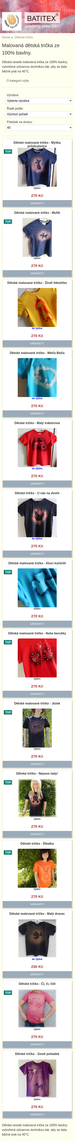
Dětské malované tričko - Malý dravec (37, 913)
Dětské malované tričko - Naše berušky (37, 633)
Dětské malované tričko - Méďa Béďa (37, 353)
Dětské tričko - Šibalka (37, 843)
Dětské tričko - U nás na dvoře (37, 493)
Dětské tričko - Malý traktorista (37, 423)
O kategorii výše (18, 80)
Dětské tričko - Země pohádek (37, 1054)
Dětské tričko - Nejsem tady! (37, 773)
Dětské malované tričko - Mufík (37, 212)
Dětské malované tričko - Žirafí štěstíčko (37, 282)
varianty (37, 203)
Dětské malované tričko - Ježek (37, 703)
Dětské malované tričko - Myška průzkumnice (37, 144)
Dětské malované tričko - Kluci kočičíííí (37, 563)
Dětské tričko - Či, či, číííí (37, 983)
